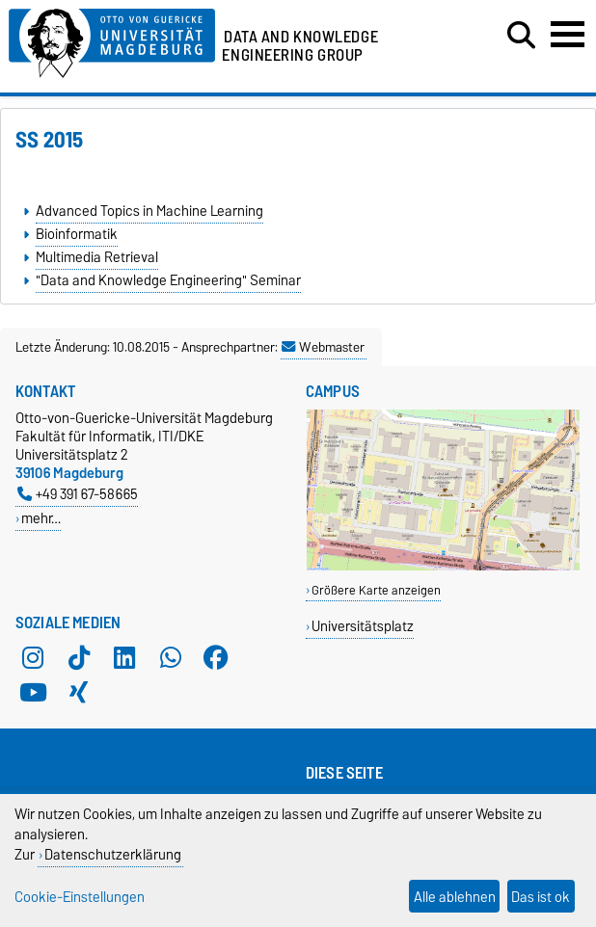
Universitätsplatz (363, 626)
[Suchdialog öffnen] (521, 36)
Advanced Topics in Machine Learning (149, 211)
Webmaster (323, 346)
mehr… (41, 518)
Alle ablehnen (455, 897)
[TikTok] (79, 657)
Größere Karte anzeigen (376, 590)
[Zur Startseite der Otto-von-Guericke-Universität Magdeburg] (112, 40)
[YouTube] (32, 692)
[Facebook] (216, 657)
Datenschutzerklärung (112, 854)
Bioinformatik (77, 234)
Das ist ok (540, 897)
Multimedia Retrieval (97, 257)
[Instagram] (32, 657)
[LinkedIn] (124, 657)
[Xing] (79, 692)
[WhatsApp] (170, 657)
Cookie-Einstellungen (79, 897)
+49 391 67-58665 (77, 494)
